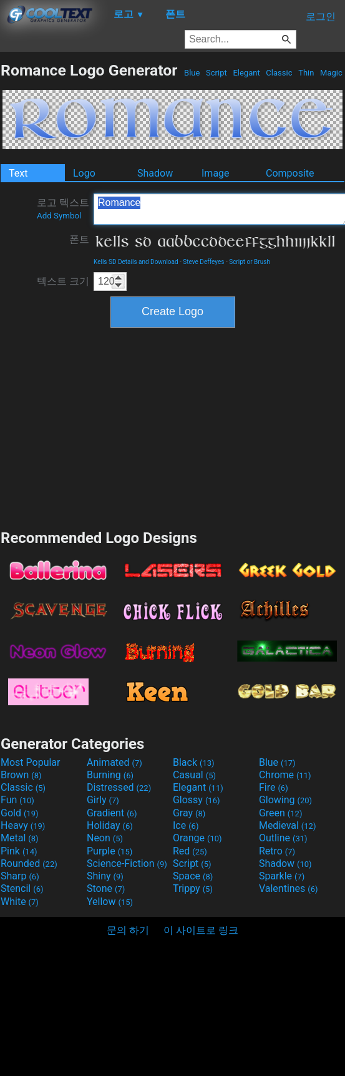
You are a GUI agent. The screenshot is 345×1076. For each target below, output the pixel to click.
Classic (279, 72)
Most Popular (31, 762)
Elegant (246, 72)
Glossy (196, 800)
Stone (106, 888)
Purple (109, 851)
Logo (84, 173)
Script (216, 72)
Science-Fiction (127, 863)
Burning (110, 775)
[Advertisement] (173, 427)
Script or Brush (249, 261)
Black (194, 762)
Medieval (287, 825)
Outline (283, 838)
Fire (273, 787)
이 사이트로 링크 (200, 930)
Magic (331, 72)
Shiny (105, 876)
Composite (290, 173)
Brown (21, 775)
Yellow (110, 901)
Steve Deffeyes (203, 261)
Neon (105, 838)
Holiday (110, 825)
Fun (17, 800)
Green (281, 813)
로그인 (321, 16)
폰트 (79, 239)
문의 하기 (128, 930)
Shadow (155, 173)
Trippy (193, 888)
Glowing (285, 800)
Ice (185, 825)
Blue (192, 72)
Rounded (29, 863)
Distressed (119, 787)
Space (193, 876)
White (20, 901)
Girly (103, 800)
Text (18, 173)
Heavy (23, 825)
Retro (277, 851)
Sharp (20, 876)
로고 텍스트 (63, 208)
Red (190, 851)
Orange (197, 838)
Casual (194, 775)
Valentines (288, 888)
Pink (19, 851)
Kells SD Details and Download (136, 261)
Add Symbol (59, 215)
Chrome (285, 775)
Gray (189, 813)
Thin (306, 72)
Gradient (112, 813)
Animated (114, 762)
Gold (20, 813)
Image (216, 173)
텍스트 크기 (63, 281)
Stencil (22, 888)
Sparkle (281, 876)
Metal (20, 838)
